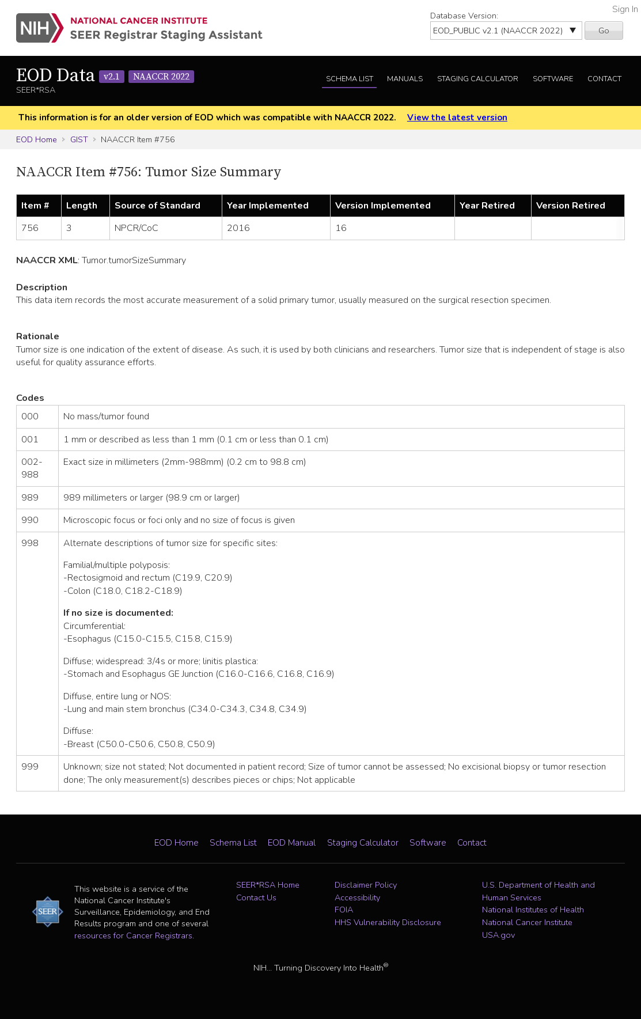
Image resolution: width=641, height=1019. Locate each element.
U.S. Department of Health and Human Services (538, 891)
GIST (79, 139)
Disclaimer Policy (366, 885)
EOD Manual (292, 842)
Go (603, 30)
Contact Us (256, 897)
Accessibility (357, 897)
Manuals (405, 79)
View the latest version (457, 117)
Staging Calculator (477, 79)
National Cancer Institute (527, 922)
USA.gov (498, 935)
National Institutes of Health (533, 909)
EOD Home (36, 139)
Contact (604, 79)
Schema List (349, 79)
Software (553, 79)
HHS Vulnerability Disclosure (388, 922)
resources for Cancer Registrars (133, 935)
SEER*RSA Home (267, 885)
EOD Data (105, 76)
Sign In (625, 9)
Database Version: (464, 15)
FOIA (344, 909)
